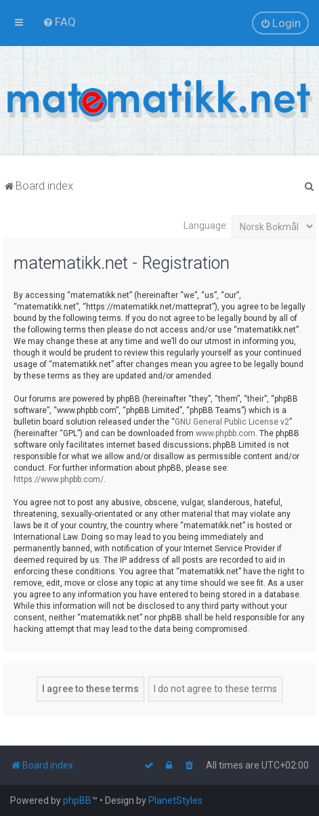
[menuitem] (59, 22)
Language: (206, 225)
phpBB (77, 800)
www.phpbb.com (225, 433)
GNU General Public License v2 (232, 422)
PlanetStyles (175, 800)
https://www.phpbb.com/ (59, 479)
